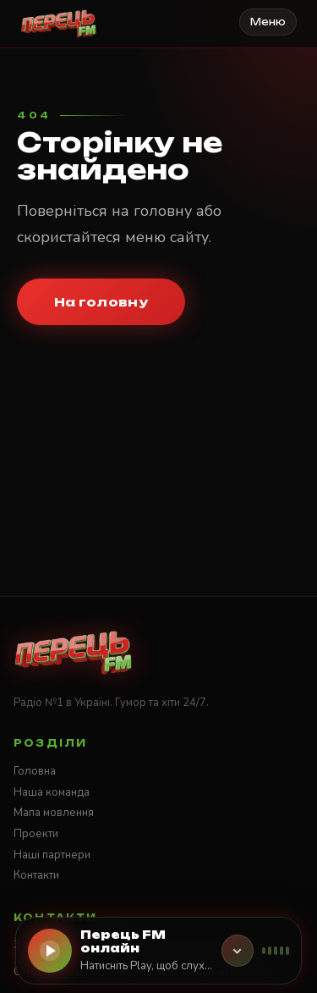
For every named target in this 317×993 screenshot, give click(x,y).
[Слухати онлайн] (50, 951)
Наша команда (52, 792)
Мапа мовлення (54, 812)
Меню (268, 22)
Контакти (36, 875)
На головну (101, 302)
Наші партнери (52, 855)
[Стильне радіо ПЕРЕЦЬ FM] (58, 23)
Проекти (36, 833)
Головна (35, 771)
